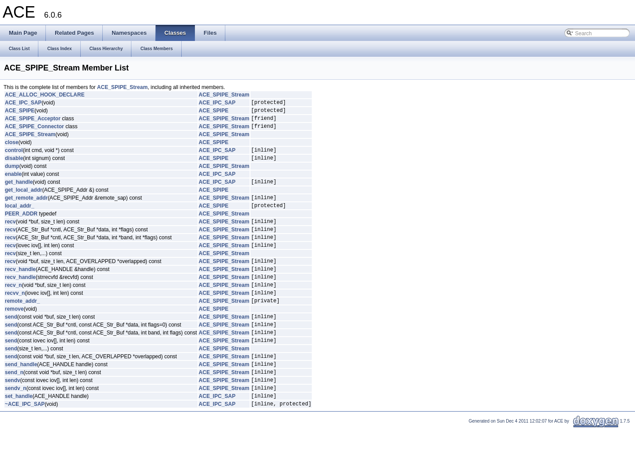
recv (10, 234)
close (12, 148)
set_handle (19, 434)
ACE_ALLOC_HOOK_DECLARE (45, 95)
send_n (14, 406)
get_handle (19, 191)
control (14, 156)
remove (14, 334)
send (11, 343)
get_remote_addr (26, 208)
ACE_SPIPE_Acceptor (32, 122)
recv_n (13, 307)
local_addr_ (19, 217)
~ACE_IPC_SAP (25, 443)
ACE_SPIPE (19, 113)
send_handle (21, 397)
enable (13, 182)
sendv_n (15, 425)
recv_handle (20, 289)
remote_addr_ (22, 326)
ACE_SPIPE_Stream (122, 87)
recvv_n (15, 316)
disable (14, 166)
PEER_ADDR (21, 226)
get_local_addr (23, 199)
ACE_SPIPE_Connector (34, 131)
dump (12, 174)
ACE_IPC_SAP (23, 103)
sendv (12, 415)
